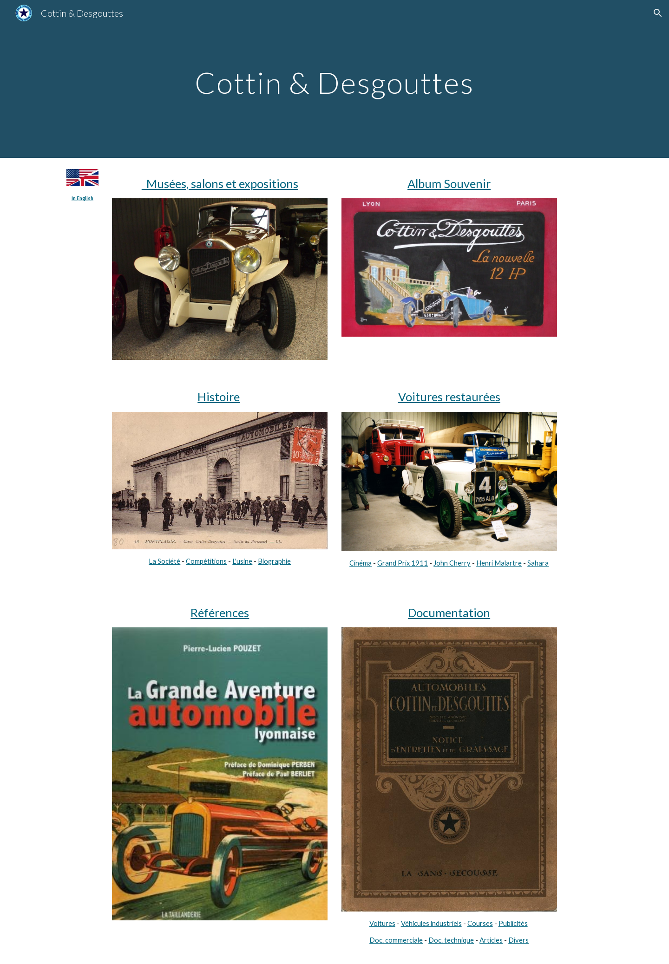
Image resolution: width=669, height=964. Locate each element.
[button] (658, 13)
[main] (334, 78)
